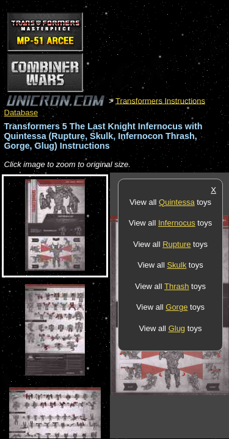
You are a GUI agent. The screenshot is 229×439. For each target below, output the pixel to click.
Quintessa (177, 202)
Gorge (176, 307)
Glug (177, 328)
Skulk (176, 264)
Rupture (176, 244)
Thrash (176, 286)
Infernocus (176, 222)
